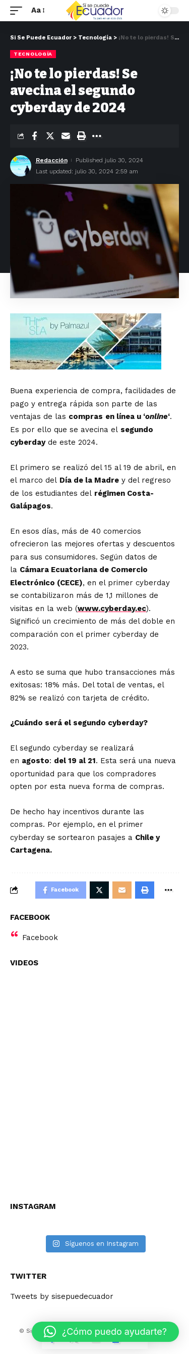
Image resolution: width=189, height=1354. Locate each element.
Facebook (40, 937)
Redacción (52, 160)
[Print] (81, 136)
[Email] (65, 136)
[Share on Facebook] (34, 136)
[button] (105, 1332)
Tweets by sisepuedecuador (61, 1296)
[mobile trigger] (18, 10)
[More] (97, 136)
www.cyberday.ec (112, 608)
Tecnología (33, 54)
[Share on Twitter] (50, 136)
